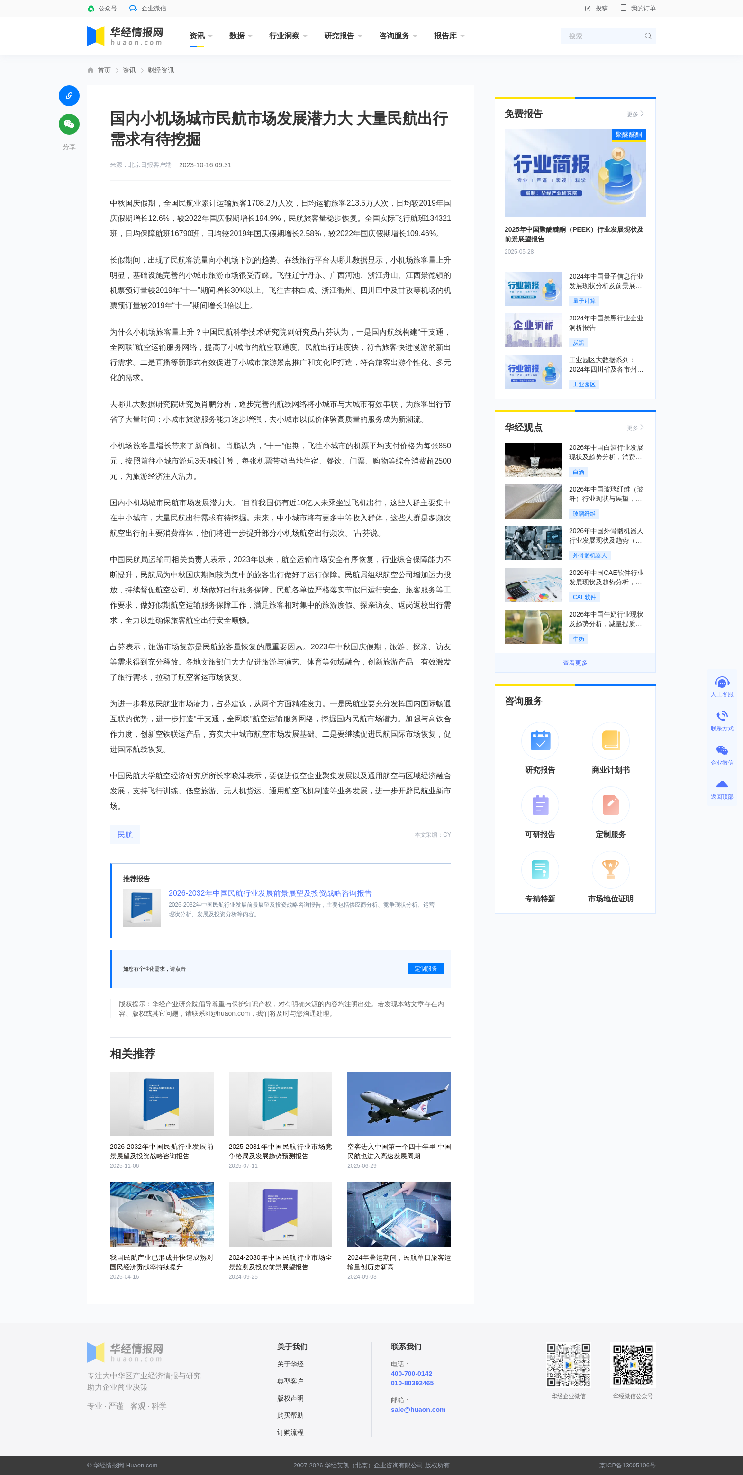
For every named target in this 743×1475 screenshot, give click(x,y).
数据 (237, 36)
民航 (125, 834)
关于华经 (290, 1364)
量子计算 (584, 301)
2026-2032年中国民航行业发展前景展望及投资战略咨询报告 (270, 893)
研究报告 (339, 36)
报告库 (445, 36)
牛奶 (578, 639)
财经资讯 (161, 70)
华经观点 (524, 427)
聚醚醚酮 (629, 134)
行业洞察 (284, 36)
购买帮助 (290, 1415)
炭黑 (578, 342)
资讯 (197, 36)
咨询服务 (394, 36)
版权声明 (290, 1398)
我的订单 (638, 8)
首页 (104, 70)
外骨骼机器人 (590, 555)
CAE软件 (584, 597)
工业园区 (584, 384)
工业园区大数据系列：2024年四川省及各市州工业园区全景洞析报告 (606, 369)
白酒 (578, 472)
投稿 (596, 8)
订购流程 (290, 1432)
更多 (636, 113)
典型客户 (290, 1381)
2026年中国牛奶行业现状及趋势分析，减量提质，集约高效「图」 (606, 623)
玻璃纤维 (584, 513)
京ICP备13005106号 (627, 1465)
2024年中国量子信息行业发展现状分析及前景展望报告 (606, 286)
